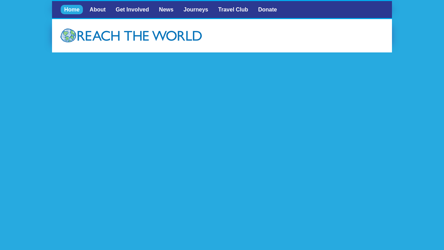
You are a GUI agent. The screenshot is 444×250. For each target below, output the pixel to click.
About (97, 9)
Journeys (195, 9)
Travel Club (233, 9)
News (166, 9)
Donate (267, 9)
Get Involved (132, 9)
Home (71, 9)
